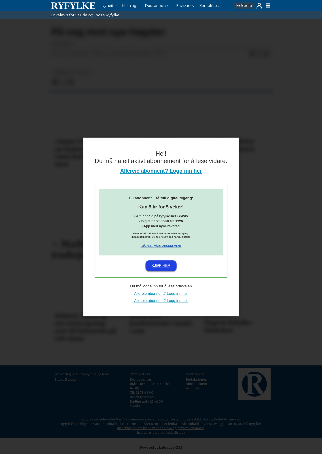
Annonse (193, 388)
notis (82, 72)
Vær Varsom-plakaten (134, 419)
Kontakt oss (209, 6)
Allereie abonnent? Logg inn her (161, 171)
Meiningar (131, 6)
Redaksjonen (196, 380)
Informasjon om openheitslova (161, 433)
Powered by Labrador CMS (161, 448)
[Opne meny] (267, 5)
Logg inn (259, 5)
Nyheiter (109, 6)
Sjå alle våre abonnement (160, 246)
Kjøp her (161, 265)
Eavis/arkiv (185, 6)
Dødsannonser (158, 6)
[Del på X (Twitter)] (259, 53)
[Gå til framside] (73, 5)
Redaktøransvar (227, 419)
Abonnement (197, 384)
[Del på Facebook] (252, 53)
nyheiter (62, 72)
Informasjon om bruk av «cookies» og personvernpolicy (161, 428)
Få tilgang (244, 5)
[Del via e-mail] (266, 53)
